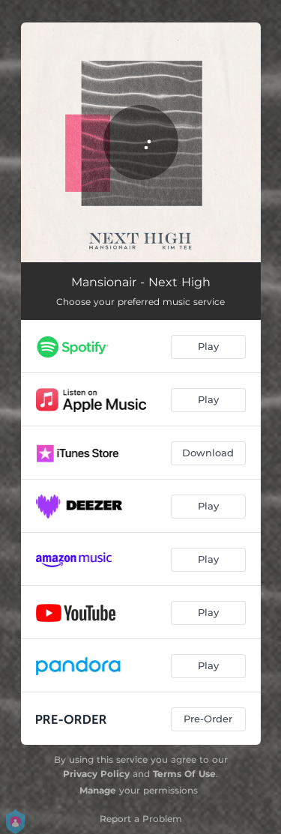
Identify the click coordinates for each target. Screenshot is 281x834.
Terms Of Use (184, 773)
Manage (97, 790)
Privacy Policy (96, 773)
